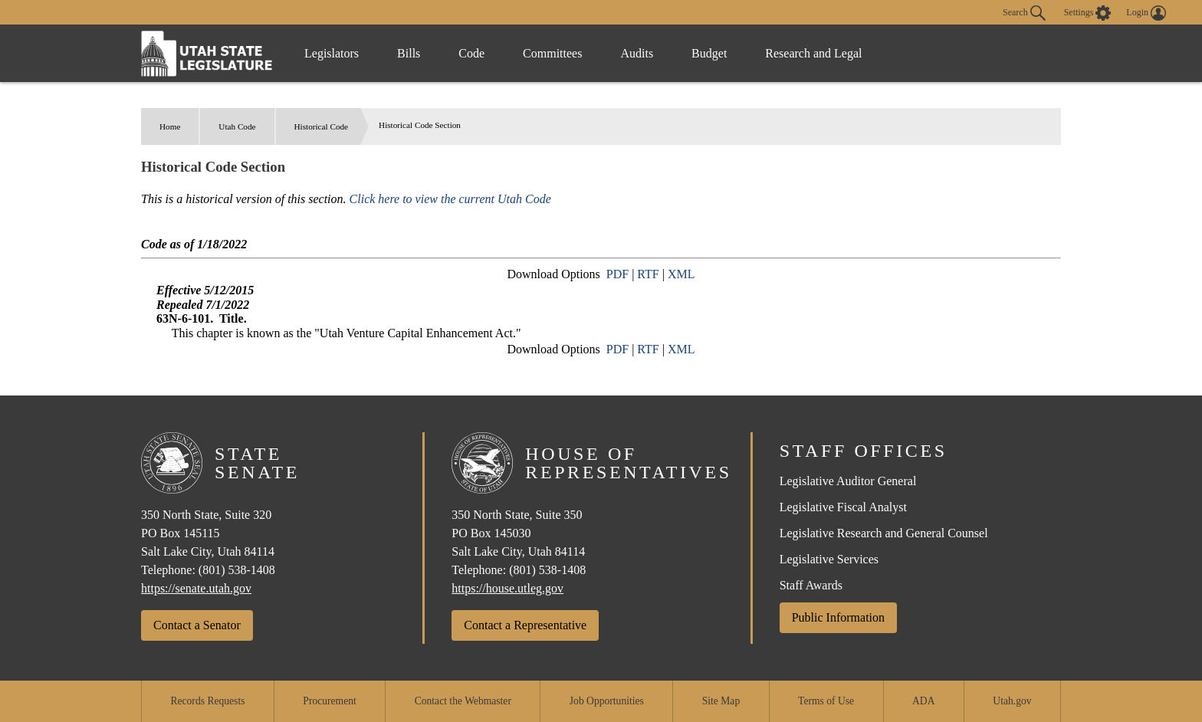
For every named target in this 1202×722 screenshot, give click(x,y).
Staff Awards (811, 585)
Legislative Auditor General (848, 480)
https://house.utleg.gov (507, 588)
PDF (617, 274)
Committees (552, 53)
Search (1024, 13)
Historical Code (321, 126)
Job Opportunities (607, 701)
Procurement (329, 701)
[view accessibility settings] (1088, 13)
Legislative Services (829, 559)
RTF (647, 274)
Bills (408, 53)
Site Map (721, 701)
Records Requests (207, 701)
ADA (923, 701)
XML (681, 274)
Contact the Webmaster (463, 701)
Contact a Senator (197, 625)
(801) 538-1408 (237, 569)
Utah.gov (1012, 701)
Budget (709, 53)
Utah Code (236, 126)
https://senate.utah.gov (196, 588)
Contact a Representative (525, 625)
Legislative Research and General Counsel (884, 533)
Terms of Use (826, 701)
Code (471, 53)
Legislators (331, 53)
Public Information (838, 617)
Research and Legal (813, 53)
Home (169, 126)
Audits (636, 53)
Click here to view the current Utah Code (450, 198)
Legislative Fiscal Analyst (843, 507)
